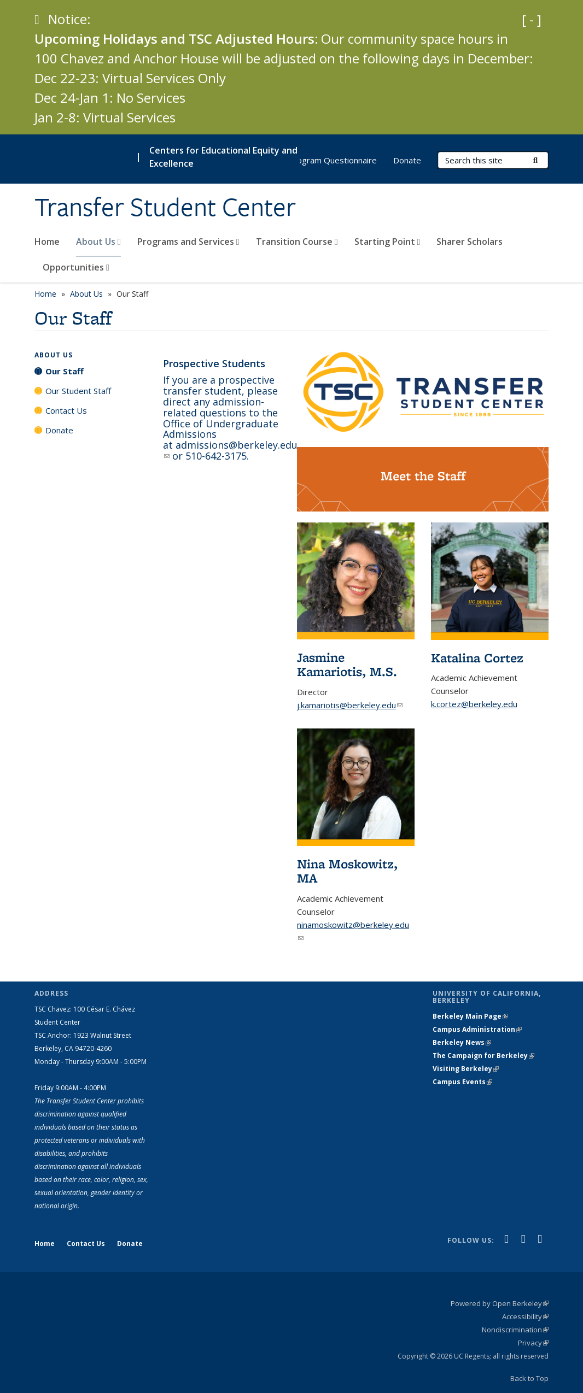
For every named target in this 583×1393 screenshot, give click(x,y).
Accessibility (525, 1316)
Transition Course (297, 242)
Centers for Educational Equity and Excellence (223, 156)
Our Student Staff (78, 390)
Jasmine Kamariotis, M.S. (347, 664)
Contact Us (66, 410)
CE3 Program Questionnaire (324, 160)
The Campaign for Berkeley (483, 1055)
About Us (98, 242)
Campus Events (462, 1081)
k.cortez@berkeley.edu (474, 703)
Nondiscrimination (515, 1330)
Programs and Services (188, 242)
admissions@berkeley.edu (230, 450)
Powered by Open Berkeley (500, 1303)
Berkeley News (462, 1042)
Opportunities (76, 267)
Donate (407, 160)
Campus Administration (477, 1029)
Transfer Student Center (165, 207)
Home (47, 242)
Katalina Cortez (477, 658)
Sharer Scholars (469, 242)
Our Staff (64, 371)
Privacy (533, 1343)
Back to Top (529, 1378)
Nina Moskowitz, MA (347, 871)
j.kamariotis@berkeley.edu (350, 705)
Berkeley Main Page (470, 1016)
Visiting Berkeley (466, 1068)
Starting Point (387, 242)
